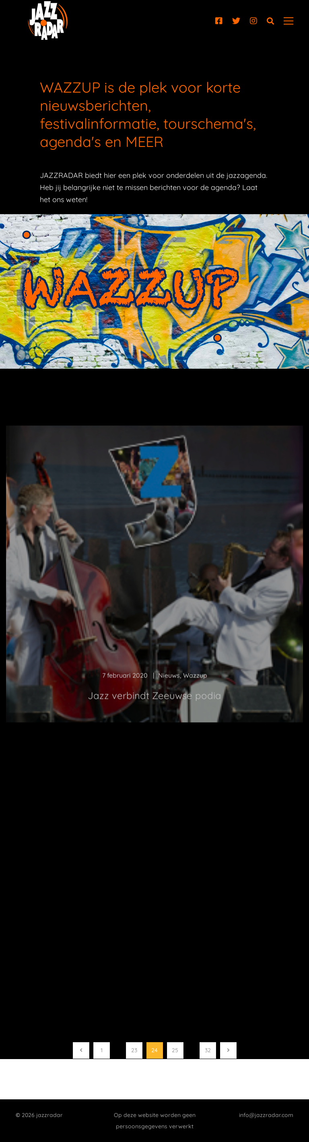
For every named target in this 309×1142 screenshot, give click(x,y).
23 (134, 1050)
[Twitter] (236, 20)
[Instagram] (253, 20)
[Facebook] (219, 20)
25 (175, 1050)
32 (208, 1050)
